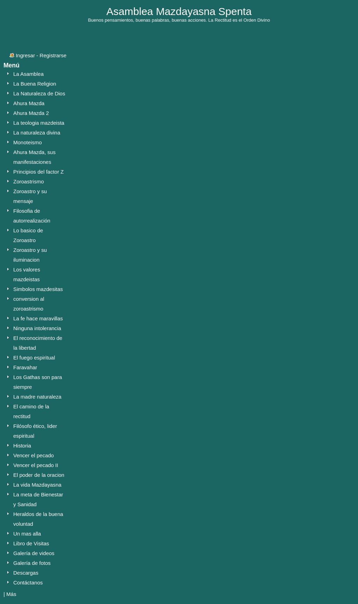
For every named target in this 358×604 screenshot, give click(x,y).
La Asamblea (28, 74)
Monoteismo (27, 142)
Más (11, 594)
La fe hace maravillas (38, 318)
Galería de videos (34, 553)
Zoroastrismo (28, 181)
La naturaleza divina (36, 133)
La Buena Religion (34, 84)
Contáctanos (28, 582)
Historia (22, 446)
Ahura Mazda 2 (31, 113)
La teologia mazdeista (38, 123)
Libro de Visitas (31, 543)
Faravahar (25, 367)
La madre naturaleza (37, 397)
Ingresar (25, 55)
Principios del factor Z (38, 172)
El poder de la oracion (38, 475)
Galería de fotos (32, 563)
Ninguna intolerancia (37, 328)
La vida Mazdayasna (37, 485)
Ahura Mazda (28, 103)
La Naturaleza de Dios (39, 93)
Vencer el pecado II (35, 465)
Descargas (25, 573)
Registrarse (53, 55)
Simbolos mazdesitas (38, 289)
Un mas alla (27, 534)
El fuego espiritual (34, 358)
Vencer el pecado (33, 455)
